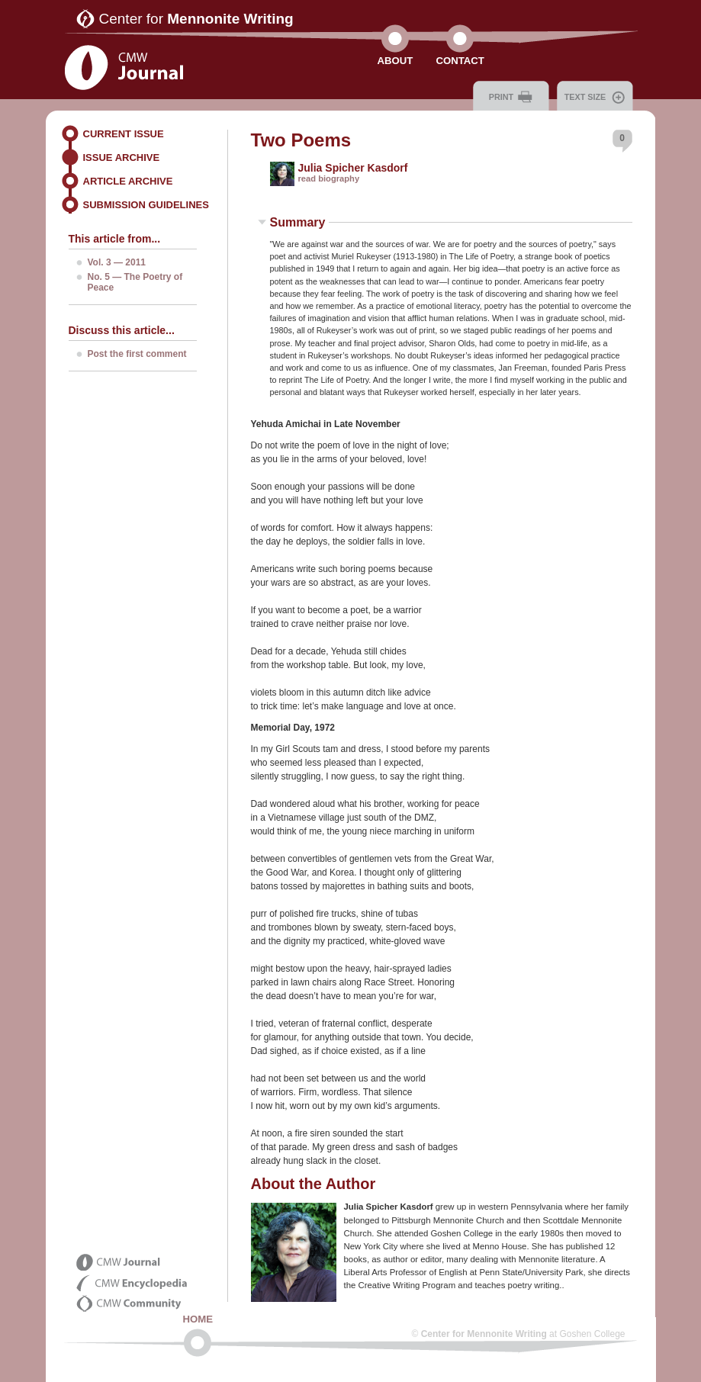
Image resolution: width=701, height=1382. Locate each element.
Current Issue (123, 134)
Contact (460, 60)
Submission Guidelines (146, 205)
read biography (329, 178)
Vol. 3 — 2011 (117, 262)
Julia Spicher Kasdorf (353, 168)
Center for (196, 19)
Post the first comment (137, 354)
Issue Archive (121, 157)
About (395, 60)
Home (198, 1319)
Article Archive (128, 181)
